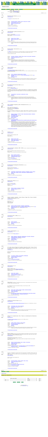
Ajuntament (18, 322)
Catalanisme (22, 205)
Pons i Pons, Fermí (21, 345)
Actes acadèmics (21, 255)
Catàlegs (23, 289)
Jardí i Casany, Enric (10, 16)
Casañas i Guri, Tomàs (14, 345)
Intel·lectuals (15, 74)
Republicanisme (27, 205)
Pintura (12, 273)
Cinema (12, 172)
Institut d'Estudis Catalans (14, 116)
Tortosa (12, 140)
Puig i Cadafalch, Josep (14, 115)
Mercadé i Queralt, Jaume (14, 39)
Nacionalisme (33, 56)
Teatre (14, 172)
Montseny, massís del (14, 76)
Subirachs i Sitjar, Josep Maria (15, 259)
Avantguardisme (13, 171)
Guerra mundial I (23, 172)
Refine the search (16, 11)
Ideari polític (19, 205)
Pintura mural (25, 21)
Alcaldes (12, 322)
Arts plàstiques (28, 171)
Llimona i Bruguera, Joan (14, 22)
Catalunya (12, 239)
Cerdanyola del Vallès (14, 156)
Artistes (15, 138)
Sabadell (12, 362)
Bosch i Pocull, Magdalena (29, 345)
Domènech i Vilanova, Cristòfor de (25, 206)
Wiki (27, 385)
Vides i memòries (16, 233)
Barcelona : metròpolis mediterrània (13, 319)
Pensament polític (24, 236)
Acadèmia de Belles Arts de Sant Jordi (16, 256)
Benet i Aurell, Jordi (13, 293)
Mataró (12, 117)
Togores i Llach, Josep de (14, 155)
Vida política (28, 236)
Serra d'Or (10, 18)
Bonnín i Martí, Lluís (14, 222)
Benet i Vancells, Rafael (14, 290)
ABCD (25, 385)
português (39, 0)
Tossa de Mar (16, 291)
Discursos (13, 255)
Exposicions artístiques (14, 21)
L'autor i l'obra (16, 168)
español (41, 0)
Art (11, 255)
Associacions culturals (14, 114)
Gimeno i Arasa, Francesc (14, 139)
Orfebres (17, 38)
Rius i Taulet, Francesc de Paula (15, 323)
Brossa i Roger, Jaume (14, 206)
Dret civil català (29, 56)
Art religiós (28, 21)
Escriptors (24, 74)
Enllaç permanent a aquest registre (12, 45)
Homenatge (12, 56)
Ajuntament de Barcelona (14, 324)
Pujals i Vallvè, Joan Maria (31, 293)
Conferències (16, 56)
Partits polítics (19, 236)
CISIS (23, 385)
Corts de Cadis (19, 94)
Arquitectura (23, 171)
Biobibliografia (26, 255)
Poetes (12, 74)
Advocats (25, 56)
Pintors (22, 21)
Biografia (12, 38)
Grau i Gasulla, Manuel (22, 346)
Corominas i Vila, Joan (14, 346)
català (46, 0)
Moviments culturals (20, 74)
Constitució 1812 (23, 94)
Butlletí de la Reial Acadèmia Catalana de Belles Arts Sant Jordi (16, 303)
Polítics (23, 56)
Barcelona (15, 117)
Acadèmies (17, 255)
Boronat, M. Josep (19, 293)
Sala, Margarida (13, 158)
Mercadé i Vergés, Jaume (20, 364)
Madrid (15, 140)
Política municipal (22, 322)
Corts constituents (13, 94)
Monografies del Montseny (12, 70)
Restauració (32, 236)
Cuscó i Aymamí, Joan (10, 355)
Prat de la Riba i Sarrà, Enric (15, 57)
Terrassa (12, 291)
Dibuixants (15, 221)
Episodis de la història (14, 88)
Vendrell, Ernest (22, 207)
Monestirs (19, 21)
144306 (9, 51)
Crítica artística (28, 342)
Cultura (31, 171)
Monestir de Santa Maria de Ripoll (15, 23)
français (44, 0)
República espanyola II (30, 172)
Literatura (34, 171)
